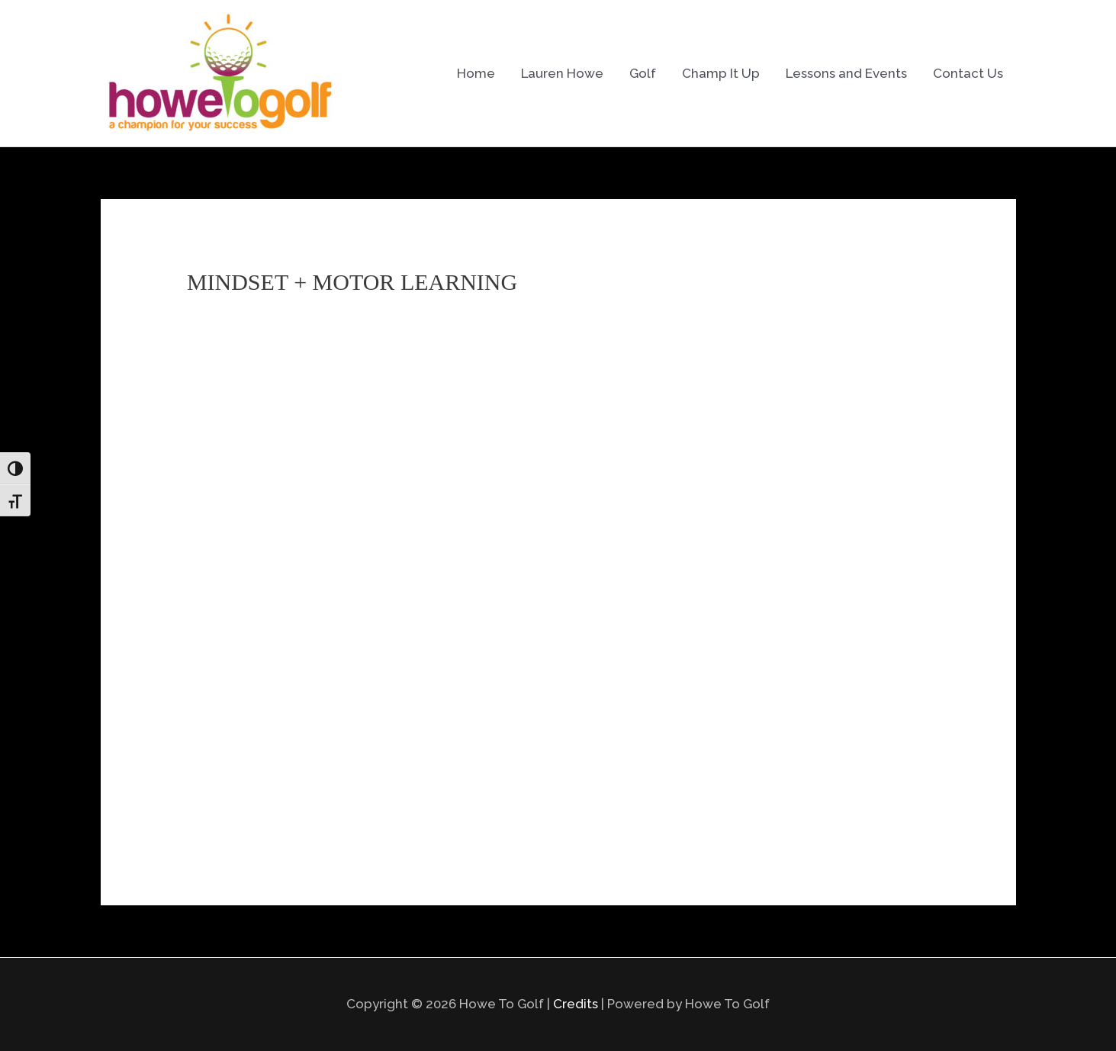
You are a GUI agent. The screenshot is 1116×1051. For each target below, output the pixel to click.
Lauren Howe (562, 73)
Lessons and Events (846, 73)
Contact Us (968, 73)
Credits (575, 1003)
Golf (642, 73)
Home (476, 73)
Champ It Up (721, 73)
